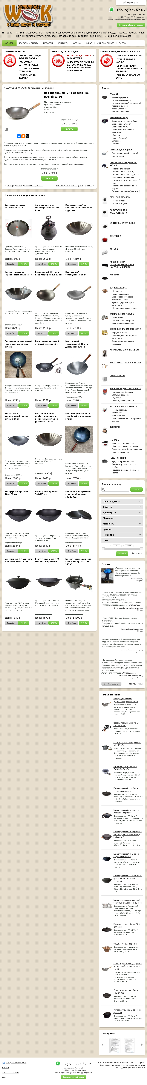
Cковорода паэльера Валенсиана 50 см (15, 206)
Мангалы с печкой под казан (125, 446)
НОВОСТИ (48, 43)
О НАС (89, 43)
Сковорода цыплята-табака (124, 121)
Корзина (131, 2)
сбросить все (136, 553)
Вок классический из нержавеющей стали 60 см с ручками (78, 208)
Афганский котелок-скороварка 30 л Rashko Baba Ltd (47, 208)
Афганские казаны (120, 111)
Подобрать (122, 554)
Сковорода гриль (120, 126)
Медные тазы (118, 291)
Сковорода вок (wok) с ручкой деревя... (74, 185)
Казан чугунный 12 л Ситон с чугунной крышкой (126, 789)
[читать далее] (134, 605)
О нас (4, 1077)
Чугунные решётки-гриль (123, 461)
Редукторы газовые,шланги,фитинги (123, 399)
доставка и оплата (10, 1072)
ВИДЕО (122, 43)
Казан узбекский (119, 108)
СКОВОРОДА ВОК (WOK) (15, 88)
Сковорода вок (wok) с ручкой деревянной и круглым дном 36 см (127, 966)
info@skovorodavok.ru (16, 1062)
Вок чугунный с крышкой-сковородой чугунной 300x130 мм (78, 494)
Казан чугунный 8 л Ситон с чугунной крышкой (126, 855)
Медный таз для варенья (125, 943)
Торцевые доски (119, 332)
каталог (5, 1067)
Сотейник (116, 140)
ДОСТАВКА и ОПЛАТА (28, 43)
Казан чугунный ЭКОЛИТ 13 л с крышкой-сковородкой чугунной (127, 878)
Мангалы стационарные (123, 443)
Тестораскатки (118, 415)
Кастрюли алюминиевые (123, 323)
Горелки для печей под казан (125, 174)
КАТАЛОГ (9, 43)
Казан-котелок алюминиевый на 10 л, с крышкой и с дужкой (127, 901)
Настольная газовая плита (124, 177)
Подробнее (11, 264)
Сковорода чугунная (121, 123)
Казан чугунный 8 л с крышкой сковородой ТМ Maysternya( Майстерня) (127, 834)
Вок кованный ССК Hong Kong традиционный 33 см (48, 273)
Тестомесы (117, 412)
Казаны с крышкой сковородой (126, 103)
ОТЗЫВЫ (77, 43)
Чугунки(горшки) (119, 138)
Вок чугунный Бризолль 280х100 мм (16, 493)
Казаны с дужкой (120, 105)
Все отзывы (134, 684)
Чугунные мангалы (120, 452)
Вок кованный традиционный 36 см (75, 273)
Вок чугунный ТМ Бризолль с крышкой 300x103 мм (18, 560)
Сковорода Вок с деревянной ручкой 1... (25, 185)
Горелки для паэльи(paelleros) (126, 191)
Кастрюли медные (120, 294)
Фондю (115, 143)
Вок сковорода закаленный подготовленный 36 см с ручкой (18, 344)
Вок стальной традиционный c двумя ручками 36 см (16, 416)
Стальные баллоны (120, 394)
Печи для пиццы (119, 409)
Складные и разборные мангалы (127, 449)
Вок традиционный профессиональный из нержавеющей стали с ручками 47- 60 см (46, 417)
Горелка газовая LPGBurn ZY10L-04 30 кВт (125, 768)
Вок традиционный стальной (125, 153)
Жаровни (116, 135)
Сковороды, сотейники (122, 296)
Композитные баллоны (122, 392)
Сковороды (117, 317)
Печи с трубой (118, 200)
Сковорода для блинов (123, 129)
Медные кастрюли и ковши (124, 308)
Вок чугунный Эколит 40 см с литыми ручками (47, 560)
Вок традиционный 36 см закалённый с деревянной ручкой (78, 416)
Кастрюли (116, 132)
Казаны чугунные (120, 97)
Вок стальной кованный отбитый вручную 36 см (47, 342)
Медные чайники (120, 299)
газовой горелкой (76, 164)
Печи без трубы (119, 203)
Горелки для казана (121, 168)
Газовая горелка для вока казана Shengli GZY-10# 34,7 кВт (78, 562)
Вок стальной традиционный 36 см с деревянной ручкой (76, 344)
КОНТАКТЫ (63, 43)
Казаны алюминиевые (122, 100)
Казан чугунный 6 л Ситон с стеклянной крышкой (126, 811)
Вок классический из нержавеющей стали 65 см (18, 273)
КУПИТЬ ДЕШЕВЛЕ (105, 43)
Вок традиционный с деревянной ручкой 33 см (125, 700)
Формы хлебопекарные (123, 320)
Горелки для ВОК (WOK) (123, 171)
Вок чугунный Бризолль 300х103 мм (46, 493)
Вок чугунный (118, 156)
